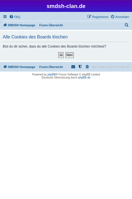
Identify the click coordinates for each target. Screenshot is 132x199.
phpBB (51, 74)
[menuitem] (14, 17)
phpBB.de (84, 77)
